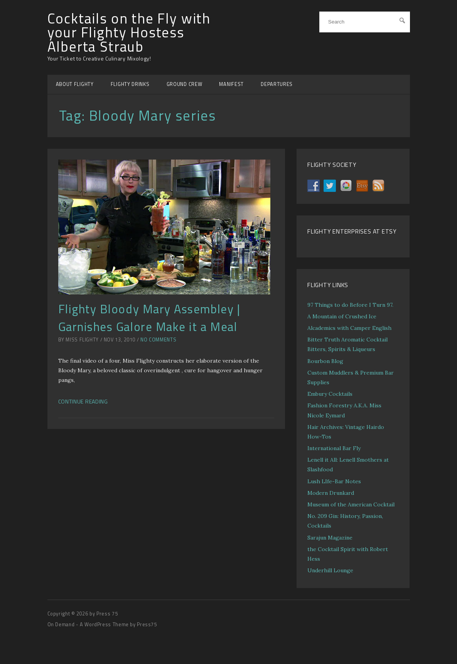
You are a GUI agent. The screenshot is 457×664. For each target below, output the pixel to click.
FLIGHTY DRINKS (130, 84)
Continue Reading (83, 401)
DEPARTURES (277, 84)
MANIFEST (231, 84)
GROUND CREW (184, 84)
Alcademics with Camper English (349, 327)
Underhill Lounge (330, 570)
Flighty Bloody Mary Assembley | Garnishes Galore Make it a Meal (149, 318)
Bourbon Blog (325, 361)
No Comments (158, 339)
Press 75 (107, 613)
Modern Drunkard (330, 492)
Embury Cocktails (329, 393)
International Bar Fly (334, 448)
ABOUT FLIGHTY (75, 84)
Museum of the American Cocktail (351, 504)
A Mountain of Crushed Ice (341, 316)
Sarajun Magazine (329, 537)
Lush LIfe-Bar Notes (334, 481)
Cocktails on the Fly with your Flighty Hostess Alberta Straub (129, 33)
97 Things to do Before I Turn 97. (350, 304)
